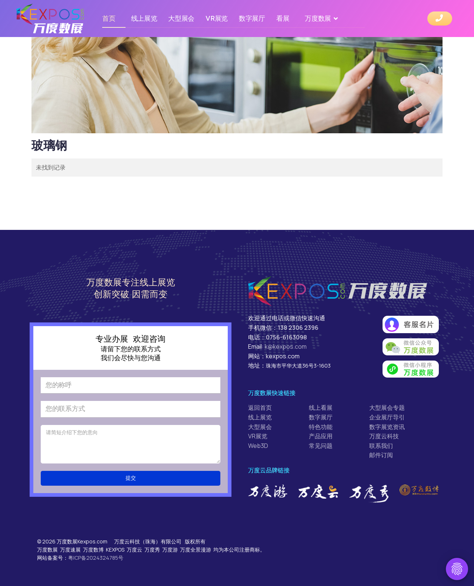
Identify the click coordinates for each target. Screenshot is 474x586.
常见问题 (321, 446)
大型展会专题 (387, 407)
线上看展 (321, 407)
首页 (108, 18)
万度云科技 (384, 436)
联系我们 (381, 446)
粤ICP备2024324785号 (95, 557)
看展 (282, 18)
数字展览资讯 (387, 427)
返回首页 (260, 407)
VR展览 (217, 18)
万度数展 (318, 18)
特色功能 (321, 427)
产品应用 (321, 436)
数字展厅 (252, 18)
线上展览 (144, 18)
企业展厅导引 (387, 417)
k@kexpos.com (286, 346)
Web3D (258, 446)
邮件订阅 (381, 455)
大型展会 (181, 18)
